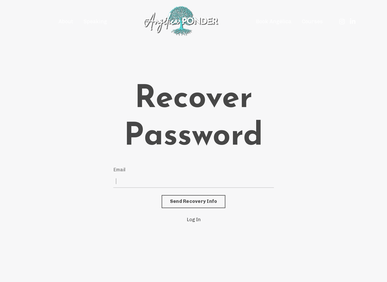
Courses (312, 21)
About (65, 21)
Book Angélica (273, 21)
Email (119, 170)
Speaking (95, 21)
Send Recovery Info (193, 201)
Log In (194, 219)
